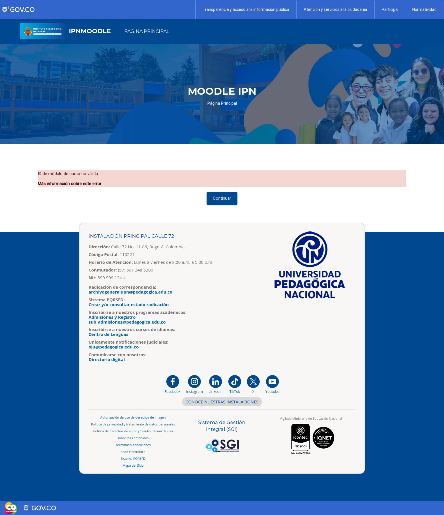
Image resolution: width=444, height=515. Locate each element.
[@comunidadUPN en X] (253, 384)
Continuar (222, 198)
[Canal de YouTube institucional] (272, 384)
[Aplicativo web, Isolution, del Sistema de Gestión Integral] (222, 436)
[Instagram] (194, 384)
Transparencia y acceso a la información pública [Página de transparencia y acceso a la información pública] (246, 9)
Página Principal (222, 103)
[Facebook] (172, 384)
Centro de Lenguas (108, 334)
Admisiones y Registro (112, 317)
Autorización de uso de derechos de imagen (133, 417)
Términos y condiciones (133, 445)
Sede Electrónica (133, 451)
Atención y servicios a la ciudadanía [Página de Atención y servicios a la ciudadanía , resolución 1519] (335, 9)
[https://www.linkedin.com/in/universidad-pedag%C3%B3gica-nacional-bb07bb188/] (215, 384)
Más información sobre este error (69, 183)
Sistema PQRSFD (133, 458)
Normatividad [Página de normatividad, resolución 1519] (424, 9)
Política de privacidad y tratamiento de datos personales (133, 424)
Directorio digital (107, 359)
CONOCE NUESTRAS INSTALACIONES (222, 402)
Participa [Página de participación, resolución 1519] (390, 9)
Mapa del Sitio (133, 465)
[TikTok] (234, 384)
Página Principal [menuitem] (146, 31)
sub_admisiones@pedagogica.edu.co (127, 322)
